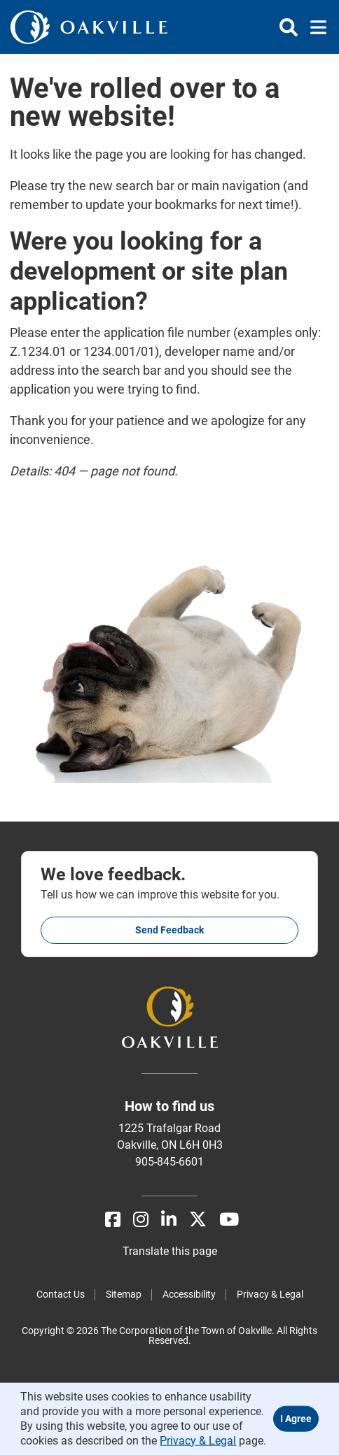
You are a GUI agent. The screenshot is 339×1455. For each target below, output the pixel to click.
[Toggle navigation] (314, 27)
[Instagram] (140, 1220)
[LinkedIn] (169, 1220)
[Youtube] (229, 1220)
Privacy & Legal (270, 1294)
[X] (198, 1220)
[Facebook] (112, 1220)
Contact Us (60, 1294)
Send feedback (169, 930)
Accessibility (189, 1294)
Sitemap (123, 1294)
